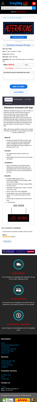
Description (8, 99)
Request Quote (6, 363)
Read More (7, 241)
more (30, 68)
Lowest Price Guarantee (8, 349)
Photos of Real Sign (7, 351)
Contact (3, 387)
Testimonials (5, 379)
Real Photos (8, 103)
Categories (4, 367)
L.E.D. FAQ (28, 99)
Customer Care (6, 375)
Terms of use (5, 353)
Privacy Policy (5, 347)
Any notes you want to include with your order (17, 72)
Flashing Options (18, 99)
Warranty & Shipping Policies (10, 345)
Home (3, 343)
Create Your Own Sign (8, 361)
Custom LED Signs (7, 365)
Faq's (3, 377)
